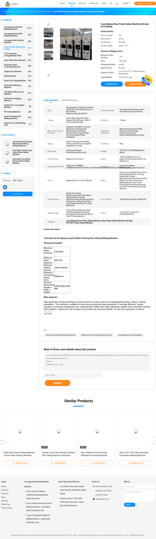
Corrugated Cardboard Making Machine (17, 28)
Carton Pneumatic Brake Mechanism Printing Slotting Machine (22, 144)
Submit (57, 382)
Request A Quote (145, 3)
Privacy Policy (6, 508)
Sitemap (4, 501)
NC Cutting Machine (17, 112)
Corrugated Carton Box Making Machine (17, 35)
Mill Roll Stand (17, 76)
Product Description (70, 100)
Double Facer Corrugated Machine (17, 106)
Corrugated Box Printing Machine (17, 41)
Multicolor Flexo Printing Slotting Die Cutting (96, 335)
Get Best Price (111, 84)
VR (111, 3)
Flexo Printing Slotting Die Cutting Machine (60, 335)
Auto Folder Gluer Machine (17, 60)
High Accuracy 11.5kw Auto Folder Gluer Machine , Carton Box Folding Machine (72, 502)
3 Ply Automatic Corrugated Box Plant (17, 55)
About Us (5, 494)
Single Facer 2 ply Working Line (17, 124)
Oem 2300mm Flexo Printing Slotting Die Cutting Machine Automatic (94, 455)
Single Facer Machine (17, 71)
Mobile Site (5, 504)
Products (4, 490)
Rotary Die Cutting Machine (17, 80)
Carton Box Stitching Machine (17, 86)
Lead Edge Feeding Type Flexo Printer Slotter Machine (22, 152)
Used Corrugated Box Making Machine (17, 117)
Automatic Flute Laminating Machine (17, 66)
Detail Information (51, 100)
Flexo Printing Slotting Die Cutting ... (17, 48)
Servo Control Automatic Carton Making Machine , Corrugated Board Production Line (39, 506)
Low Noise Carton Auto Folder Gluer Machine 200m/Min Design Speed (73, 490)
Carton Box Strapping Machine (17, 99)
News (3, 497)
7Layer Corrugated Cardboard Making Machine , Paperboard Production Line (38, 518)
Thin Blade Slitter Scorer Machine (17, 93)
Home (3, 486)
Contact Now (18, 194)
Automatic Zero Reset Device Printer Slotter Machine (21, 161)
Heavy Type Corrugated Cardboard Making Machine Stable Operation (37, 494)
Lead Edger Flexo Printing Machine (130, 335)
